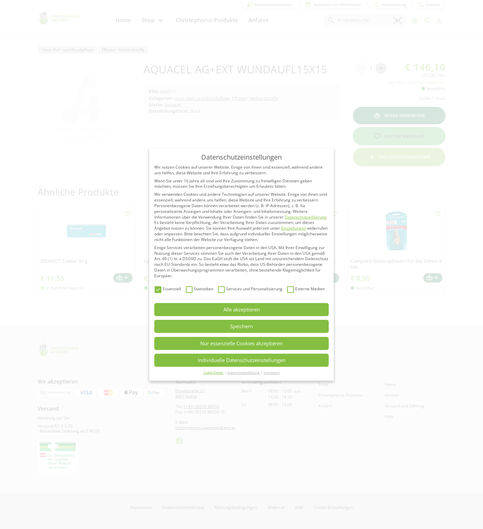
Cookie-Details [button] (213, 372)
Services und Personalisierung (250, 289)
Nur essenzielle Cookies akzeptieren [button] (241, 343)
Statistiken (199, 289)
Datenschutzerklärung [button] (243, 372)
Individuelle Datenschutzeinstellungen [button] (241, 360)
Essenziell (168, 289)
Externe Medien (306, 289)
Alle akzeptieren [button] (241, 309)
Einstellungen (293, 228)
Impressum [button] (272, 372)
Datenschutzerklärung (305, 217)
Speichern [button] (241, 326)
